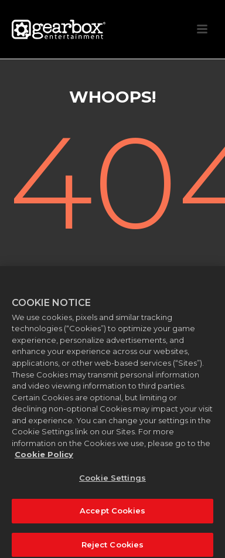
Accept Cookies (112, 514)
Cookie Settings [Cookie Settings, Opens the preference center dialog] (112, 480)
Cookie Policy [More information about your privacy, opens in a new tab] (44, 457)
